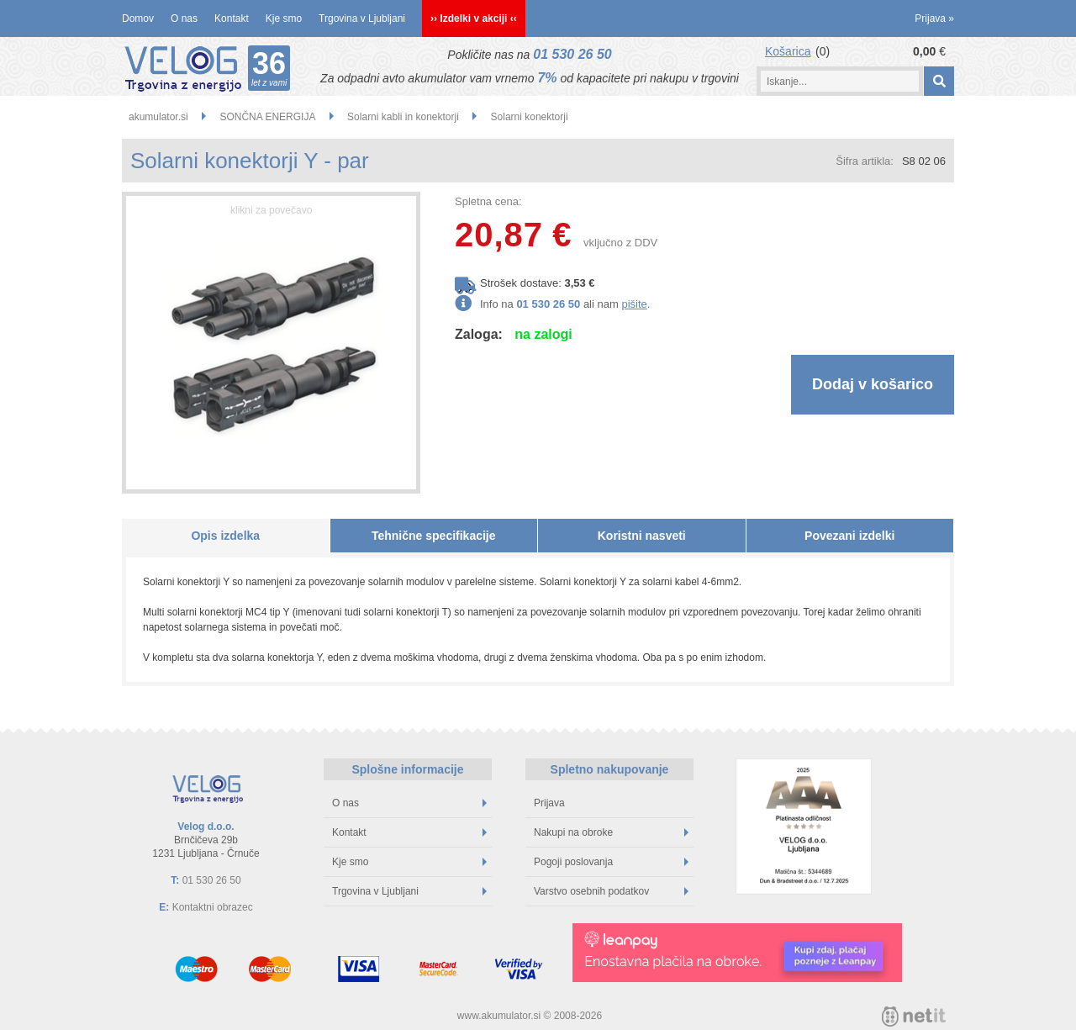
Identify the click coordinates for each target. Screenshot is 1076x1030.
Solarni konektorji (529, 117)
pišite (633, 304)
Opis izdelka (225, 535)
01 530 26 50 (572, 54)
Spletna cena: (488, 201)
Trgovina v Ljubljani (362, 18)
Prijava (934, 18)
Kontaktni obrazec (212, 907)
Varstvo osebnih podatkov (611, 891)
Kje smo (284, 18)
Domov (138, 18)
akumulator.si (158, 117)
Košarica (787, 51)
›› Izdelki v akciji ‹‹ (473, 18)
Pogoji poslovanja (611, 862)
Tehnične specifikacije (434, 535)
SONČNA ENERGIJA (267, 117)
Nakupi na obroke (611, 832)
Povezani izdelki (849, 535)
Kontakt (231, 18)
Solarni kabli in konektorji (403, 117)
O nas (184, 18)
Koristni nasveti (642, 535)
